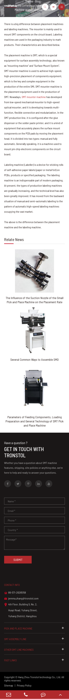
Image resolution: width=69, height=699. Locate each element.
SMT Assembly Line (34, 639)
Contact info (12, 584)
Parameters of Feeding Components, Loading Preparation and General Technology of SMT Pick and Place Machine (34, 421)
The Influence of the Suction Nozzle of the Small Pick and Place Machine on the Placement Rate (34, 300)
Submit (18, 560)
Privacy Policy (24, 685)
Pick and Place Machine (34, 628)
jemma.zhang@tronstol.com (21, 598)
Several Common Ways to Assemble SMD (34, 359)
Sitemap (8, 685)
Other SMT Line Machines (34, 649)
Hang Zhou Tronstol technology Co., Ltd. (39, 677)
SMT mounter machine (34, 97)
